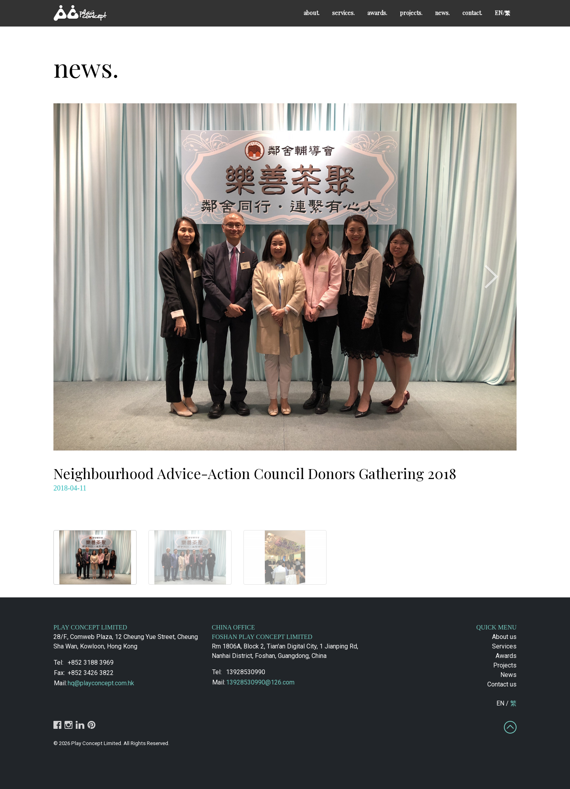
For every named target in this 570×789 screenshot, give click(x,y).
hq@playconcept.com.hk (101, 683)
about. (311, 13)
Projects (505, 665)
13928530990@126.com (260, 682)
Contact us (502, 684)
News (508, 675)
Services (504, 646)
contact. (472, 13)
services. (343, 13)
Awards (506, 656)
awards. (377, 13)
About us (504, 637)
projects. (411, 13)
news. (442, 13)
